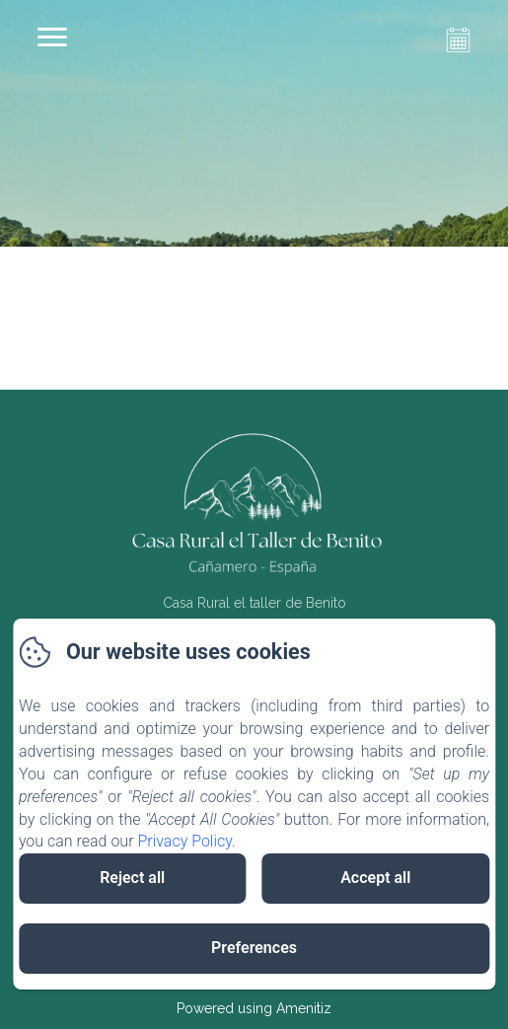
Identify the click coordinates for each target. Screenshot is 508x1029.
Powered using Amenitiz (254, 1008)
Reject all (132, 877)
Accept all (375, 877)
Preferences (254, 947)
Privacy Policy (184, 841)
